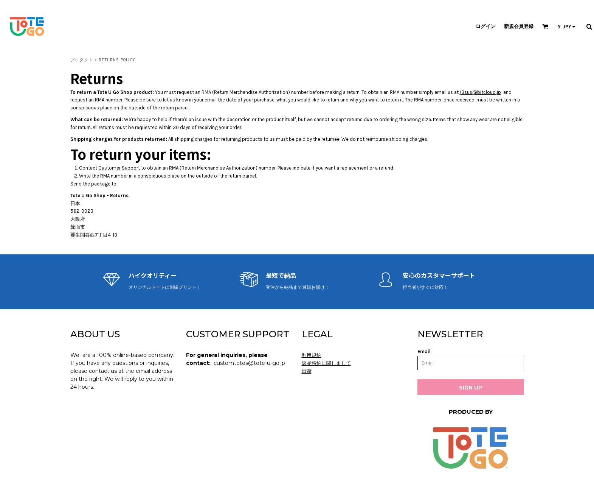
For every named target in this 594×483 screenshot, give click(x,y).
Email (424, 351)
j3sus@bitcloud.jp (480, 92)
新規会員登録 (519, 26)
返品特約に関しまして (326, 363)
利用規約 (311, 355)
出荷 (307, 371)
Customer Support (119, 168)
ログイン (485, 26)
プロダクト (81, 60)
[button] (545, 26)
